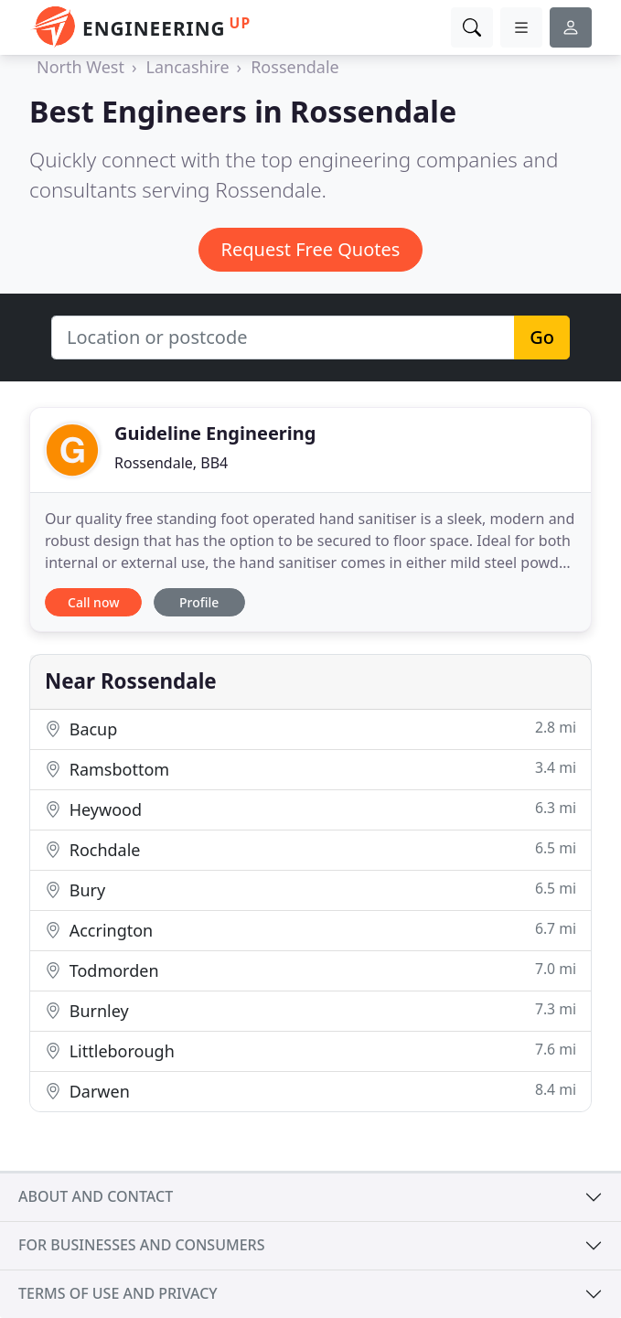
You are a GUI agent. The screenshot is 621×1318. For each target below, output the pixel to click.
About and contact (95, 1196)
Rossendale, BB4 (171, 463)
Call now (93, 602)
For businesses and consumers (141, 1245)
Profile (199, 602)
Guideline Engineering (215, 433)
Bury (310, 889)
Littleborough (310, 1050)
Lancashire (188, 67)
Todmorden (310, 970)
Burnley (310, 1010)
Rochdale (310, 849)
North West (80, 67)
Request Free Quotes (311, 249)
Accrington (310, 929)
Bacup (310, 728)
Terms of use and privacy (118, 1293)
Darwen (310, 1090)
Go (542, 337)
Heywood (310, 809)
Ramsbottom (310, 768)
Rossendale (295, 67)
